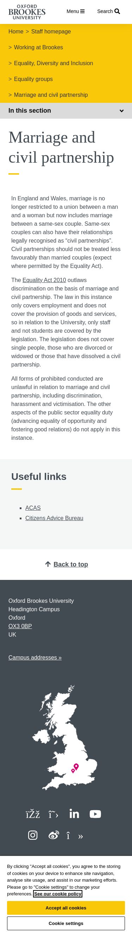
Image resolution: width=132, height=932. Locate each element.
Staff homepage (51, 32)
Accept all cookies (66, 908)
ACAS (33, 508)
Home (16, 32)
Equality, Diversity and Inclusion (53, 63)
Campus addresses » (35, 658)
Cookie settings (66, 923)
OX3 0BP (20, 626)
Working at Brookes (38, 47)
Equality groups (33, 79)
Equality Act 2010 (44, 280)
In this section (66, 110)
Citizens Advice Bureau (54, 518)
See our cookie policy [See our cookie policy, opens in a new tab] (57, 893)
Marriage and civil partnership (51, 95)
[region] (66, 894)
